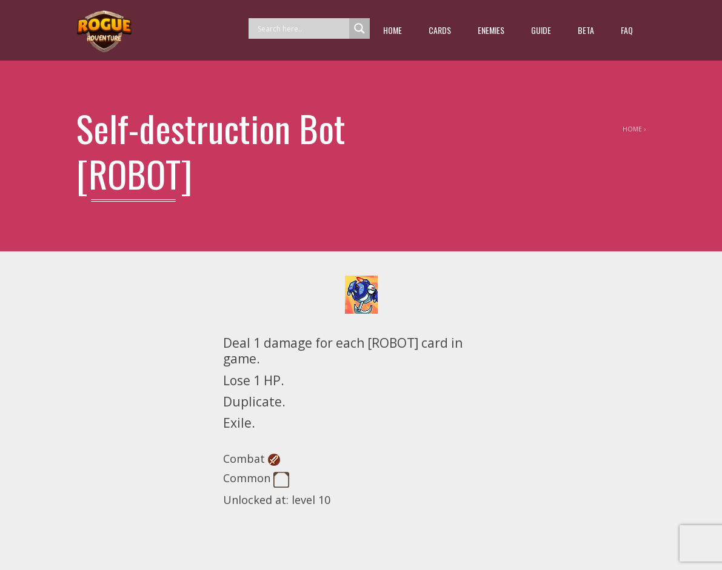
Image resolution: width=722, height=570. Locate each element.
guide (541, 30)
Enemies (491, 30)
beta (586, 30)
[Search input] (302, 28)
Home (392, 30)
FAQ (627, 30)
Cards (440, 30)
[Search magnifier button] (359, 28)
